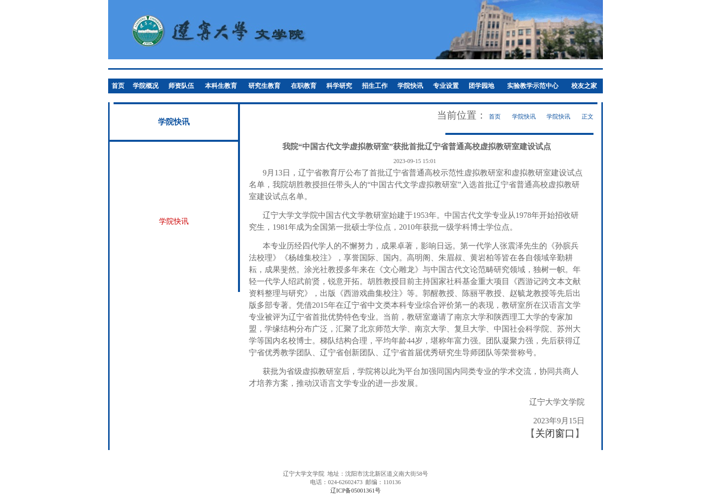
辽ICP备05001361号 (355, 490)
